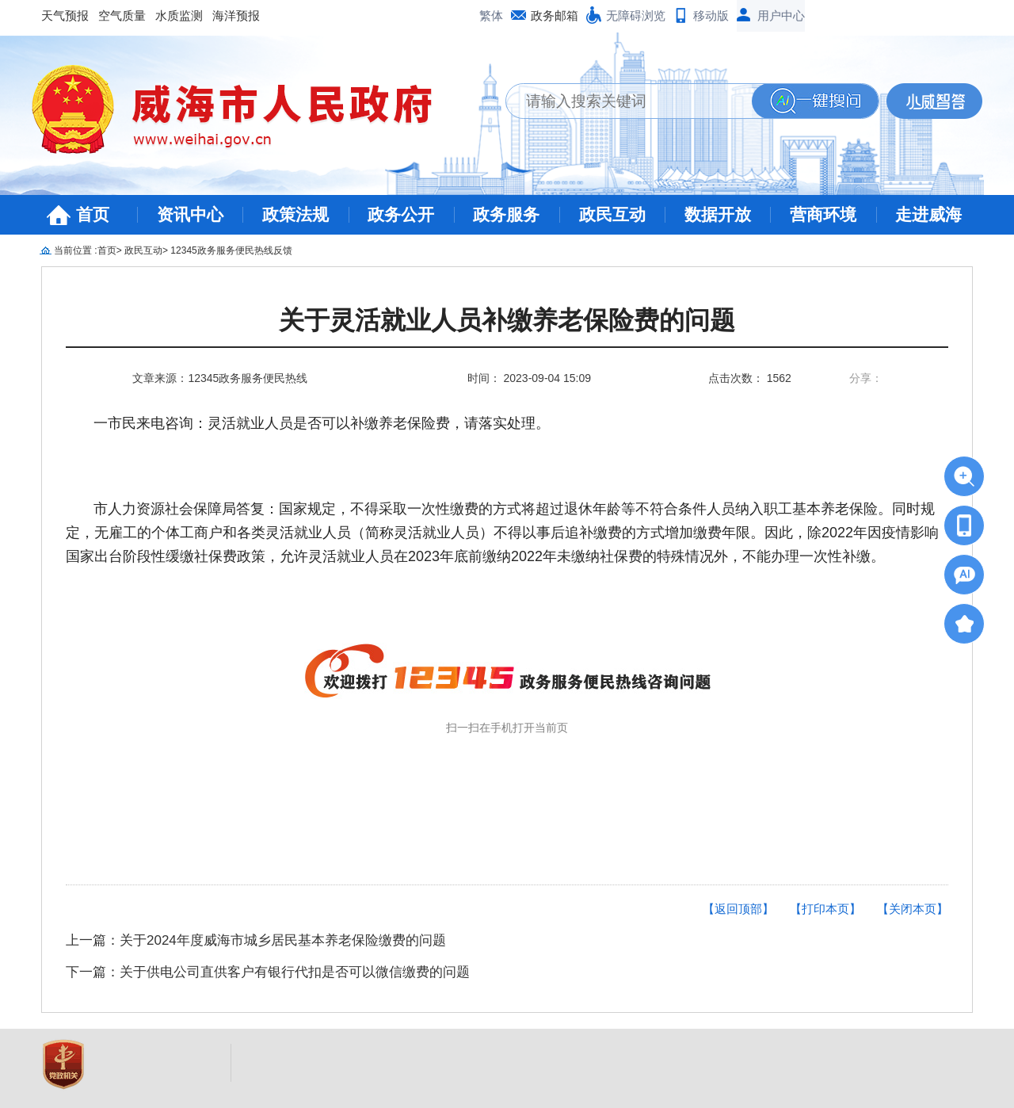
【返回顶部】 (738, 908)
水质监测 (179, 15)
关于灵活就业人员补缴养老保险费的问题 (507, 320)
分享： (865, 378)
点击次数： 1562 (749, 378)
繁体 (491, 15)
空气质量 (122, 15)
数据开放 (717, 214)
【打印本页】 (825, 908)
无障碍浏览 (635, 15)
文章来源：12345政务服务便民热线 (219, 378)
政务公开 (401, 214)
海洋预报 (236, 15)
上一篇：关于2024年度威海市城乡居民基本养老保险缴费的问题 (256, 940)
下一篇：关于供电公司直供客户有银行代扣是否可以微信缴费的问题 (268, 972)
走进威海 (928, 214)
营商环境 (823, 214)
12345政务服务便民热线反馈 (231, 250)
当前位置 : (75, 250)
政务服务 (506, 214)
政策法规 (295, 214)
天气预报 (65, 15)
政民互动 (612, 214)
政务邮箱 (554, 15)
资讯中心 (190, 214)
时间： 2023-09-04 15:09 (529, 378)
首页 (92, 214)
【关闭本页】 (912, 908)
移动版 (711, 15)
